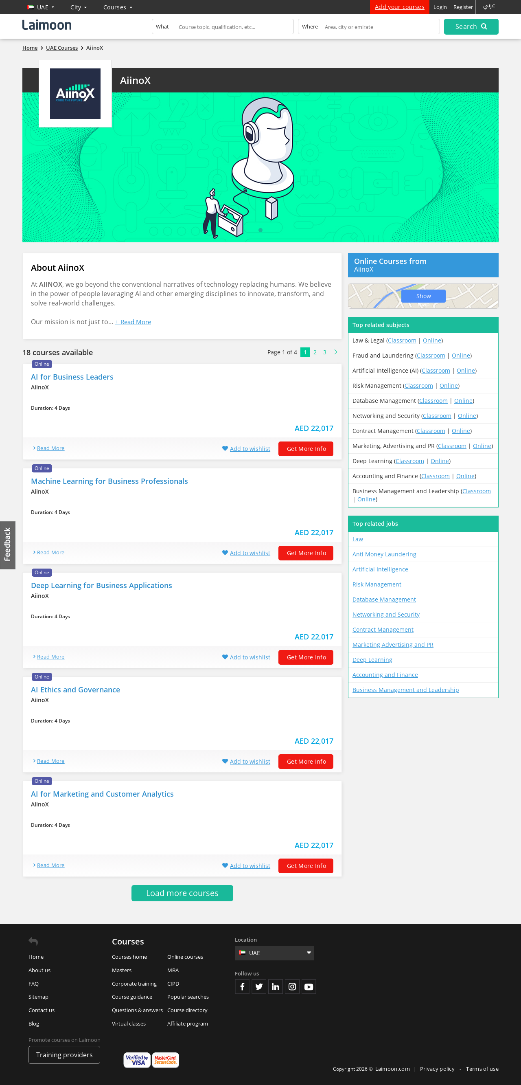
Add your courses (400, 7)
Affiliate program (187, 1023)
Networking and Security (386, 614)
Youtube (309, 986)
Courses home (129, 956)
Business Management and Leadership (405, 690)
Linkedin (275, 986)
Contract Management (383, 629)
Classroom (402, 340)
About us (39, 970)
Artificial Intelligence (380, 569)
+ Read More (133, 322)
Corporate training (134, 983)
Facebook (242, 986)
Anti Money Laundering (384, 554)
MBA (173, 970)
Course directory (187, 1010)
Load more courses (182, 892)
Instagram (292, 986)
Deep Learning (372, 659)
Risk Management (376, 584)
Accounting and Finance (385, 675)
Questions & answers (137, 1010)
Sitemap (38, 996)
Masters (121, 970)
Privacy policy (438, 1068)
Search (471, 26)
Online (432, 340)
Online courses (185, 956)
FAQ (33, 983)
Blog (33, 1023)
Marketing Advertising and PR (392, 644)
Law (357, 539)
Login (440, 7)
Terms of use (482, 1068)
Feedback (8, 545)
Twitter (259, 986)
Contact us (41, 1010)
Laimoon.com (392, 1068)
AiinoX (135, 80)
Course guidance (132, 996)
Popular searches (188, 996)
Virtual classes (129, 1023)
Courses (117, 7)
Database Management (384, 599)
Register (463, 7)
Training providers (64, 1054)
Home (36, 956)
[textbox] (222, 28)
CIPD (173, 983)
